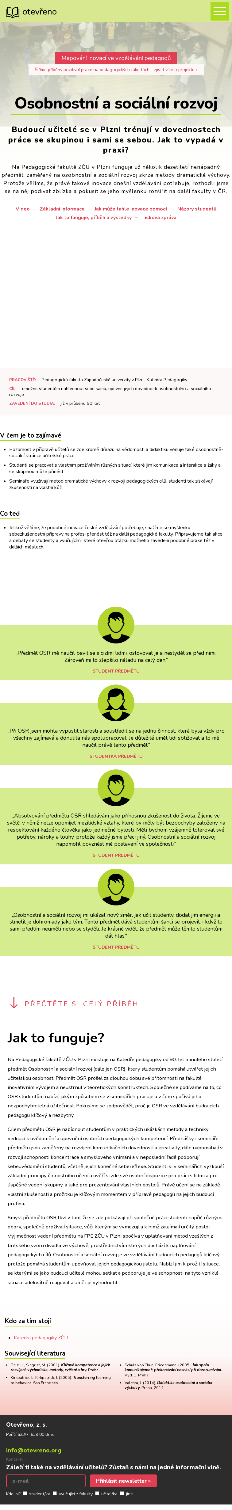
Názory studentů (196, 209)
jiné (129, 1494)
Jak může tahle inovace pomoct (131, 209)
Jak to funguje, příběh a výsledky (94, 217)
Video (23, 209)
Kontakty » (16, 1459)
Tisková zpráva (158, 217)
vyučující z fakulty (76, 1494)
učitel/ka (109, 1494)
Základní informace (62, 209)
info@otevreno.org (33, 1451)
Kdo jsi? (13, 1494)
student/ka (39, 1494)
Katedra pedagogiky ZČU (41, 1337)
